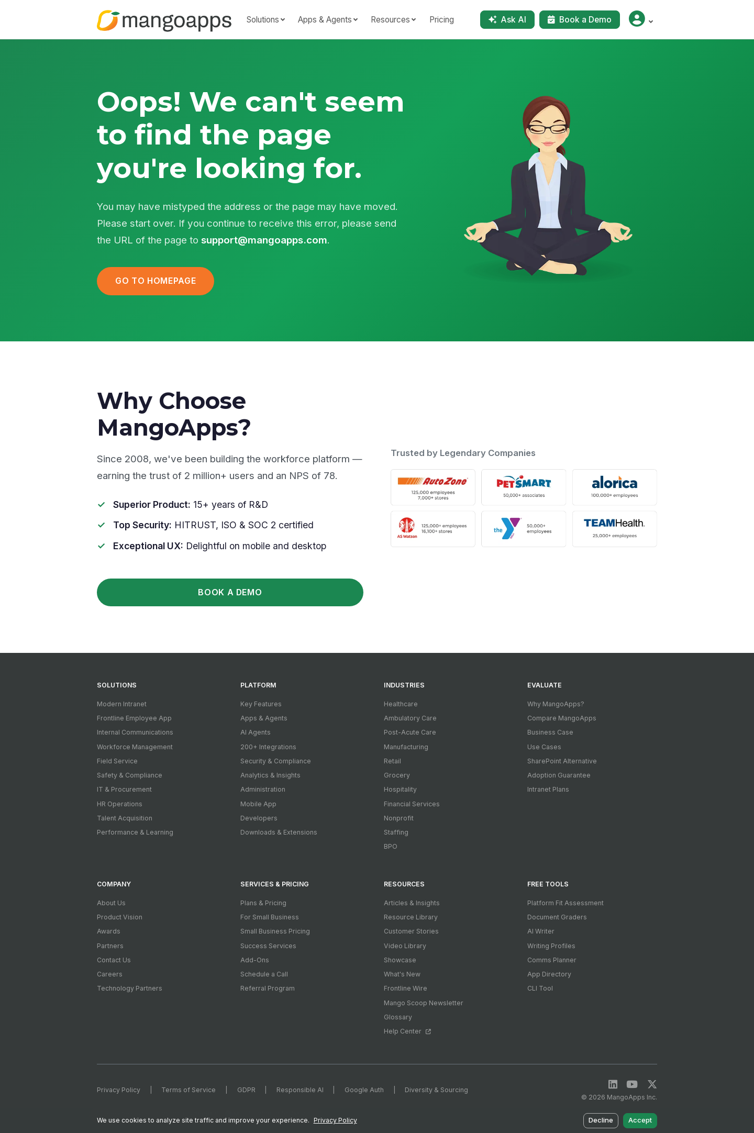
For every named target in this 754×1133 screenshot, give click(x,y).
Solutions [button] (263, 20)
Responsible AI (300, 1090)
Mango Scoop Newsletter (423, 1003)
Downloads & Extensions (278, 832)
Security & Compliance (275, 761)
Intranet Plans (548, 789)
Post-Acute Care (410, 732)
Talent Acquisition (124, 818)
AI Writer (541, 931)
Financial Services (412, 804)
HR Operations (119, 804)
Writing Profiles (551, 946)
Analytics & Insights (270, 775)
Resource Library (411, 917)
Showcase (400, 960)
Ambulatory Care (410, 718)
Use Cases (544, 747)
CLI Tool (540, 988)
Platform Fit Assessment (565, 903)
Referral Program (267, 988)
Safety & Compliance (129, 775)
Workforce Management (135, 747)
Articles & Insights (412, 903)
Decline (601, 1120)
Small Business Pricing (275, 931)
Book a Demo (579, 20)
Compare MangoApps (561, 718)
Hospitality (400, 789)
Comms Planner (551, 960)
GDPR (246, 1090)
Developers (259, 818)
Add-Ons (254, 960)
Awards (108, 931)
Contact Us (114, 960)
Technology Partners (129, 988)
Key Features (261, 704)
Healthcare (401, 704)
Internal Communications (135, 732)
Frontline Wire (405, 988)
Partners (110, 946)
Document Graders (557, 917)
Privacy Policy (118, 1090)
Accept (640, 1120)
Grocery (397, 775)
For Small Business (269, 917)
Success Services (268, 946)
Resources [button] (390, 20)
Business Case (550, 732)
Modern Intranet (122, 704)
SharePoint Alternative (562, 761)
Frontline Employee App (134, 718)
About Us (111, 903)
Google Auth (364, 1090)
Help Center (407, 1031)
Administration (262, 789)
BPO (390, 846)
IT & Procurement (124, 789)
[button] (640, 19)
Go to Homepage (155, 281)
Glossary (398, 1017)
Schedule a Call (264, 974)
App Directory (549, 974)
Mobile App (258, 804)
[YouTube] (632, 1085)
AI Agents (255, 732)
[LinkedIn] (612, 1085)
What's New (402, 974)
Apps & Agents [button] (325, 20)
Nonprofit (399, 818)
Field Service (117, 761)
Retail (392, 761)
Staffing (396, 832)
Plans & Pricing (263, 903)
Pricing (441, 20)
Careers (110, 974)
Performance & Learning (135, 832)
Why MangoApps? (555, 704)
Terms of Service (188, 1090)
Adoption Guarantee (559, 775)
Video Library (405, 946)
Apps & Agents (263, 718)
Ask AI (507, 20)
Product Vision (119, 917)
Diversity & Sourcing (436, 1090)
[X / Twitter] (652, 1085)
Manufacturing (406, 747)
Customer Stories (411, 931)
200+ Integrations (268, 747)
